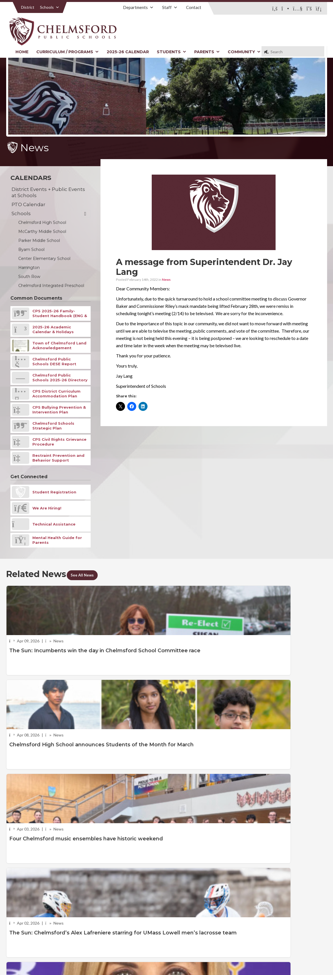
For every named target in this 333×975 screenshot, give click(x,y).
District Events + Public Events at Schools (48, 192)
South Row (29, 276)
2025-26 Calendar (128, 51)
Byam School (31, 249)
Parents (207, 51)
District (27, 7)
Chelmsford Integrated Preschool (51, 285)
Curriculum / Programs (67, 51)
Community (244, 51)
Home (21, 51)
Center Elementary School (44, 258)
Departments (138, 7)
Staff (170, 7)
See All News (86, 574)
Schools (49, 7)
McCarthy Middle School (42, 231)
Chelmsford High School (42, 222)
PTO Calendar (28, 204)
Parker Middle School (39, 240)
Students (171, 51)
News (166, 279)
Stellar (296, 958)
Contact (193, 7)
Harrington (29, 267)
